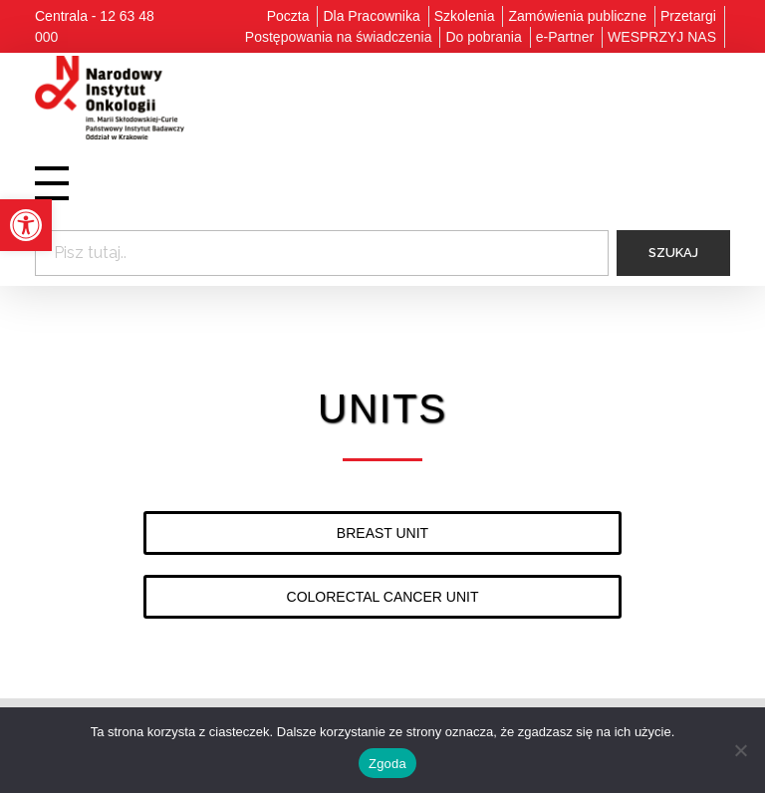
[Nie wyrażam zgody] (740, 750)
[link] (26, 225)
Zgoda (387, 763)
